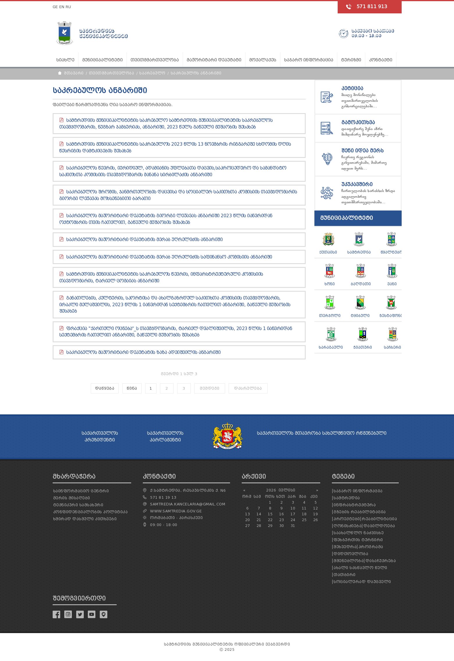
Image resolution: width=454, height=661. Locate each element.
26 (315, 520)
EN (62, 6)
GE (55, 6)
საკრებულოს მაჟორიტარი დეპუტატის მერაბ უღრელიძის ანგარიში (144, 239)
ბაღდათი (361, 284)
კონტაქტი (380, 60)
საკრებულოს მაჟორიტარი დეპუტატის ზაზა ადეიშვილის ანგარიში (143, 352)
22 (270, 520)
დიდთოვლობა (351, 553)
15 (270, 514)
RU (68, 6)
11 (304, 508)
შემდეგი (210, 388)
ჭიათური (362, 347)
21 (259, 520)
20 (247, 520)
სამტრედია (359, 252)
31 (293, 525)
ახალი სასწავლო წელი (360, 567)
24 (293, 520)
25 (304, 520)
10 (293, 508)
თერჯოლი (330, 315)
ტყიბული (360, 315)
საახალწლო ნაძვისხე (359, 532)
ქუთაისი (328, 252)
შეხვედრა (345, 546)
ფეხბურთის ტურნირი (358, 539)
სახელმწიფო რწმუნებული (354, 433)
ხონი (330, 284)
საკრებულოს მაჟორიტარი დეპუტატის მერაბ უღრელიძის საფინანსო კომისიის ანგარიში (169, 257)
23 (281, 520)
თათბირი (345, 574)
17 (293, 514)
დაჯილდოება (379, 525)
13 (247, 514)
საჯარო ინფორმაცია (358, 491)
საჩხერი (392, 347)
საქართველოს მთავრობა (289, 433)
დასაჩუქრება (381, 560)
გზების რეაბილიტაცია (360, 511)
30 (281, 525)
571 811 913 (372, 6)
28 (259, 525)
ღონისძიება (348, 525)
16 (281, 514)
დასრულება (248, 388)
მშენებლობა (349, 560)
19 (315, 514)
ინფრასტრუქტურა (355, 505)
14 (259, 514)
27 (247, 525)
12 (315, 508)
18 (304, 514)
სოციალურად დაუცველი (362, 581)
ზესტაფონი (391, 315)
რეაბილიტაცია (379, 518)
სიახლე (65, 60)
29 (270, 525)
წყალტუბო (392, 252)
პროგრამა (371, 546)
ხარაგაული (331, 347)
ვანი (392, 284)
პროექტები (347, 518)
